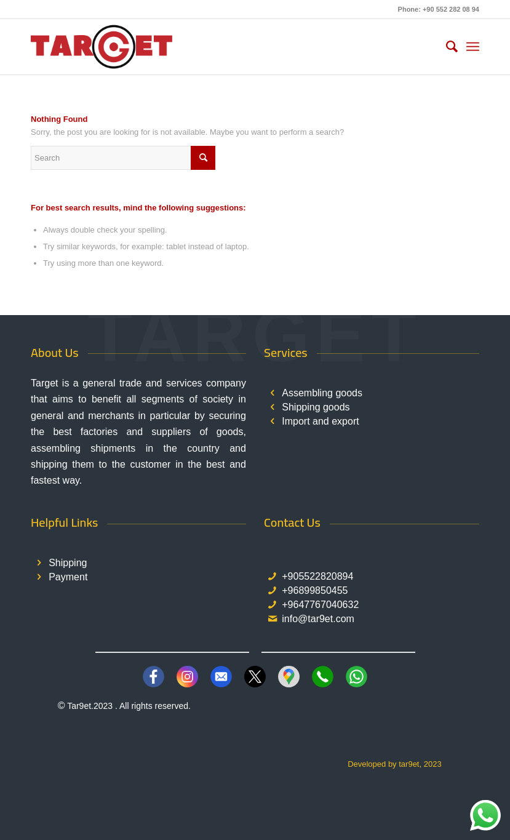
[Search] (446, 46)
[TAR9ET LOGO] (101, 46)
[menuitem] (446, 46)
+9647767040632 (320, 604)
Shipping (68, 563)
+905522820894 (317, 576)
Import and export (320, 421)
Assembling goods (322, 393)
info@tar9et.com (318, 619)
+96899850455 (315, 590)
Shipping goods (315, 407)
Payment (68, 577)
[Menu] (472, 46)
